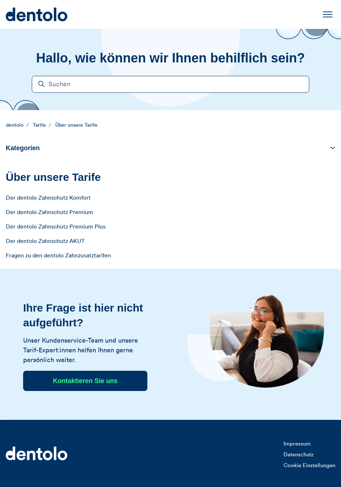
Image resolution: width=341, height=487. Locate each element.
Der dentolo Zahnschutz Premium (49, 212)
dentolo (14, 125)
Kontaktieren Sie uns (85, 380)
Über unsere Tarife (76, 125)
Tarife (39, 125)
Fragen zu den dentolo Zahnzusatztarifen (58, 255)
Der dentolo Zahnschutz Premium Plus (55, 227)
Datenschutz (299, 454)
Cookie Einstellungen (309, 465)
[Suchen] (170, 84)
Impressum (297, 444)
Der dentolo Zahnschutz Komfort (48, 198)
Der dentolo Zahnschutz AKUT (45, 241)
